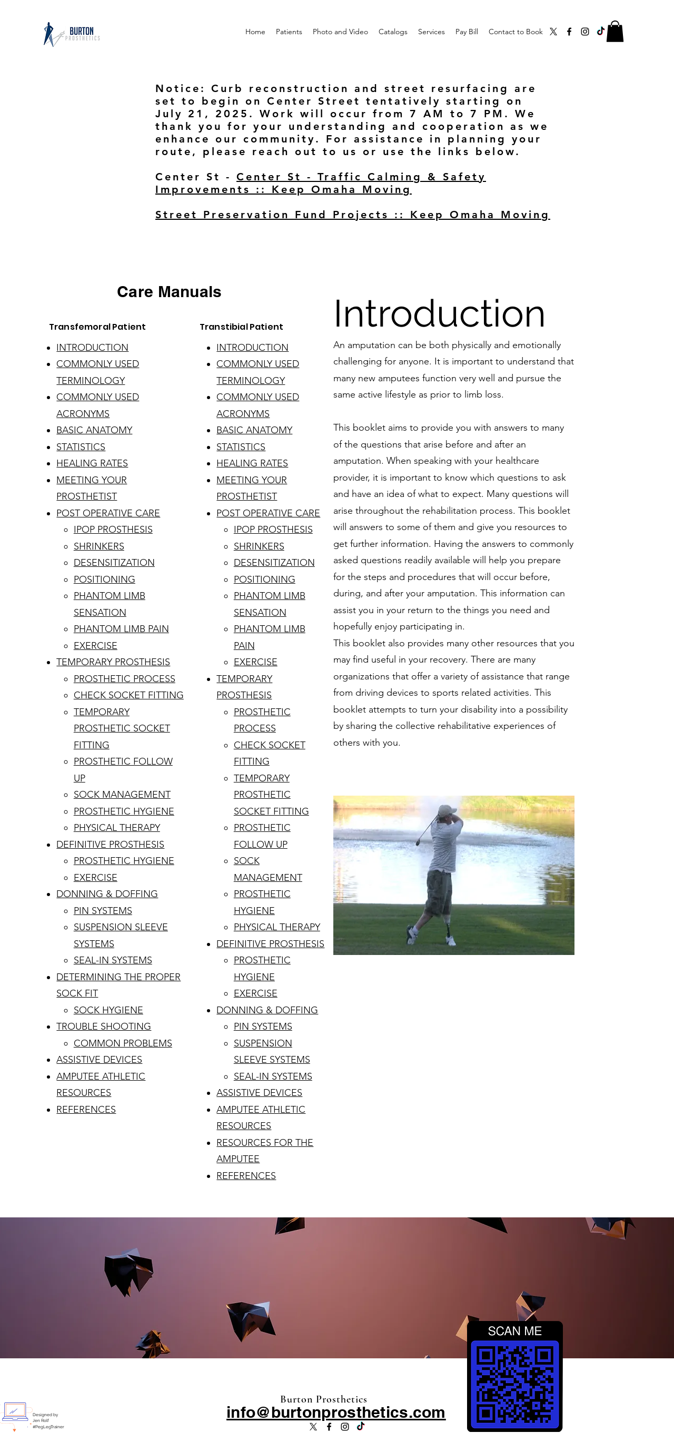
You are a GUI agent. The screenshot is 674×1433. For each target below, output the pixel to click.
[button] (615, 31)
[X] (553, 31)
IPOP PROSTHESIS (113, 529)
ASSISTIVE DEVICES (99, 1059)
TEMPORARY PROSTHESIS (113, 662)
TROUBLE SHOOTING (103, 1026)
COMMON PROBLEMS (123, 1043)
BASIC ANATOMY (94, 430)
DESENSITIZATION (114, 562)
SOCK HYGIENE (108, 1010)
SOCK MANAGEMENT (122, 794)
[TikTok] (601, 31)
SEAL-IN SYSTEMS (113, 960)
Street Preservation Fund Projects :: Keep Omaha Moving (352, 214)
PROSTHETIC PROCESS (124, 679)
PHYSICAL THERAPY (117, 828)
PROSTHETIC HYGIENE (124, 811)
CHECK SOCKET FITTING (129, 695)
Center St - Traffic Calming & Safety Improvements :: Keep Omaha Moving (320, 183)
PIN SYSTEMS (103, 911)
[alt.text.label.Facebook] (569, 31)
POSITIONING (104, 579)
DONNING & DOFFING (107, 894)
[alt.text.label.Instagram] (585, 31)
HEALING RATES (92, 463)
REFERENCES (86, 1109)
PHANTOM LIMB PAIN (121, 629)
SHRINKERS (99, 546)
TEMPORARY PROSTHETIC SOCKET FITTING (122, 728)
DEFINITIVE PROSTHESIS (110, 844)
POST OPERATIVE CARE (108, 513)
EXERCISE (95, 646)
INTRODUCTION (92, 347)
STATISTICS (80, 447)
